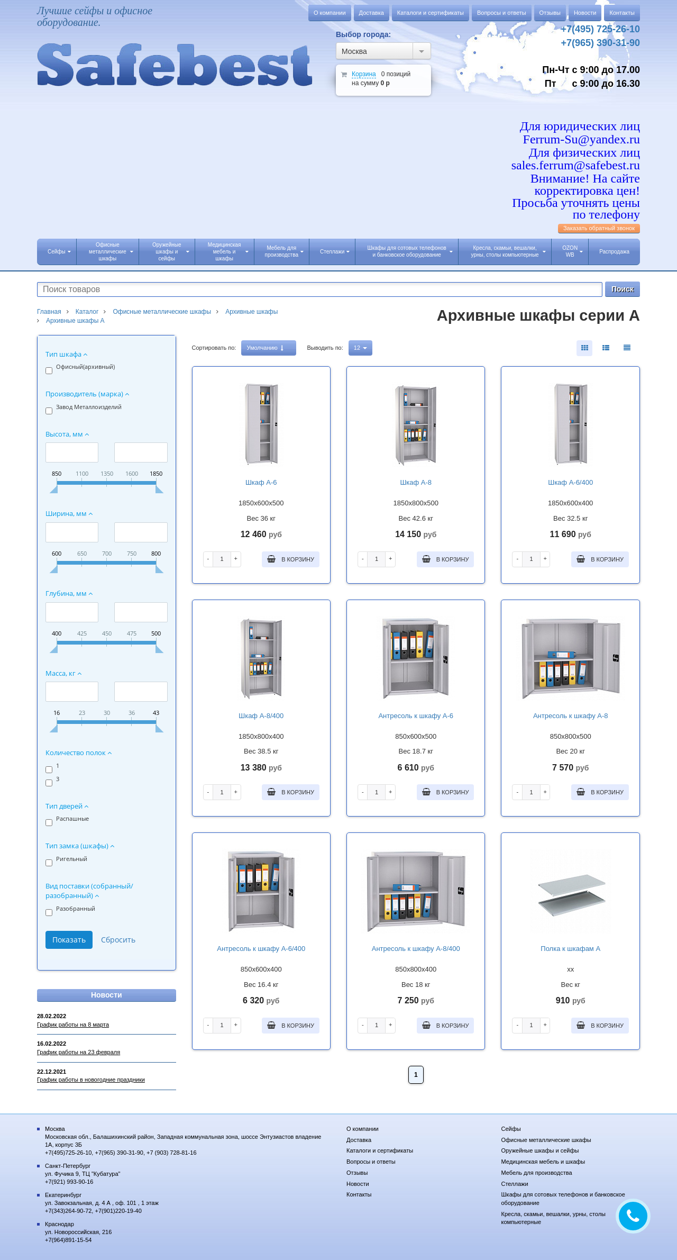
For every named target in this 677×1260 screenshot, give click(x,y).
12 (360, 348)
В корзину (290, 559)
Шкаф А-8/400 (261, 716)
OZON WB (572, 251)
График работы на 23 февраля (78, 1052)
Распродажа (614, 252)
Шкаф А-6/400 (570, 482)
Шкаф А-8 (416, 482)
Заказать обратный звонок (599, 228)
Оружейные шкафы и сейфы (170, 251)
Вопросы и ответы (501, 13)
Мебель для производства (284, 251)
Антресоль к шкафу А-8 (570, 716)
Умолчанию (264, 348)
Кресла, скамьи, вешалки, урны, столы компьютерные (508, 251)
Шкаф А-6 (261, 482)
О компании (330, 13)
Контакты (622, 13)
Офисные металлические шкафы (111, 251)
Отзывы (550, 13)
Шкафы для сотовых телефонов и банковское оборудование (410, 251)
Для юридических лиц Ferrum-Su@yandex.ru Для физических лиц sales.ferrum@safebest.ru (575, 146)
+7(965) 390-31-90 (600, 43)
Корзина (364, 74)
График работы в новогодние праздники (91, 1079)
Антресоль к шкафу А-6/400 (261, 949)
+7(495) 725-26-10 (600, 29)
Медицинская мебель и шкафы (228, 251)
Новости (585, 13)
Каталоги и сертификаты (430, 13)
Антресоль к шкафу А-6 (415, 716)
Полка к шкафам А (570, 949)
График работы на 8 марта (73, 1024)
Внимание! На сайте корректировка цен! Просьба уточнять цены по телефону (576, 196)
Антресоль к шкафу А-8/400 (416, 949)
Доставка (371, 13)
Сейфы (59, 251)
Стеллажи (335, 251)
